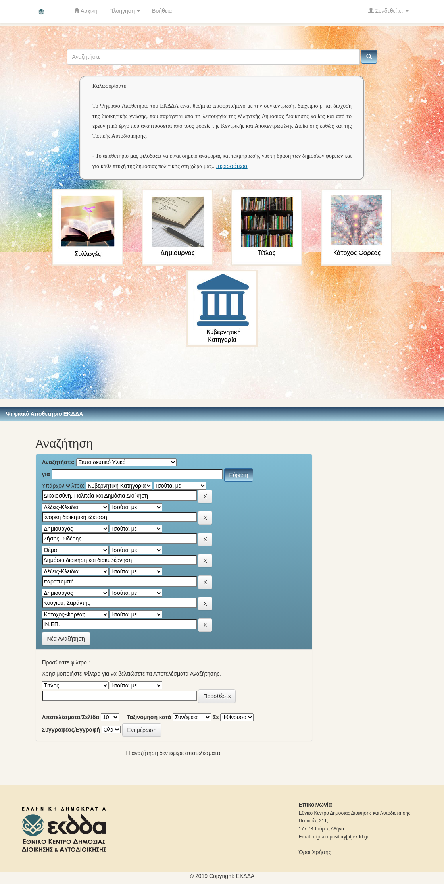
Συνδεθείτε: (388, 10)
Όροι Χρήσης (315, 852)
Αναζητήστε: (58, 462)
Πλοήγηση (125, 11)
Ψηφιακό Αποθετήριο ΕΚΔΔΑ (44, 414)
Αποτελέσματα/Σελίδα (71, 717)
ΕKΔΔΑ (245, 876)
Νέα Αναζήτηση (66, 638)
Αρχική (86, 10)
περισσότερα (232, 166)
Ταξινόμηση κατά (149, 717)
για (46, 474)
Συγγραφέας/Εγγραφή (71, 729)
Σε (216, 717)
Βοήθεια (162, 11)
